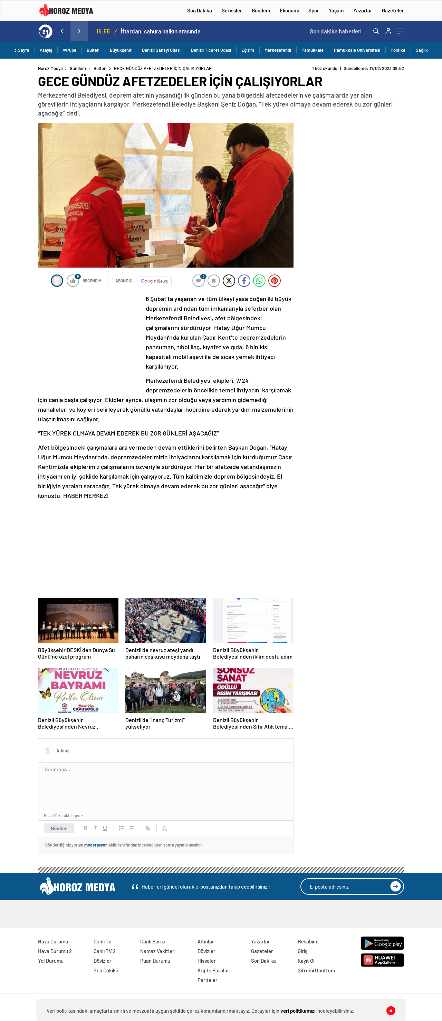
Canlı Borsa (152, 941)
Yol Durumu (51, 961)
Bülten (93, 50)
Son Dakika (199, 10)
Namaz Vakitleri (157, 951)
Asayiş (46, 50)
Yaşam (336, 10)
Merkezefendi (278, 50)
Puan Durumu (155, 961)
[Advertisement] (90, 340)
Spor (313, 10)
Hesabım (307, 941)
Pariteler (208, 980)
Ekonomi (289, 10)
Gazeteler (393, 10)
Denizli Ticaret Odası (211, 50)
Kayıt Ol (306, 961)
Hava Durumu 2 (55, 951)
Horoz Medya (50, 68)
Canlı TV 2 (105, 951)
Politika (398, 50)
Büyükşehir (121, 50)
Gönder (59, 828)
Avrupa (69, 50)
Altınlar (206, 941)
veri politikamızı (297, 1011)
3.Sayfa (21, 50)
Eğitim (247, 50)
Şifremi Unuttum (316, 970)
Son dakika (336, 31)
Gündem (261, 10)
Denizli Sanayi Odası (161, 50)
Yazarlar (362, 10)
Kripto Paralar (213, 970)
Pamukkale (312, 50)
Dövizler (103, 961)
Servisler (232, 10)
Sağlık (422, 50)
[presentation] (61, 31)
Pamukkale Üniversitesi (357, 50)
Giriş (302, 951)
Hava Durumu (53, 941)
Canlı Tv (102, 941)
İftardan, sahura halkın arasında (161, 31)
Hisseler (207, 961)
